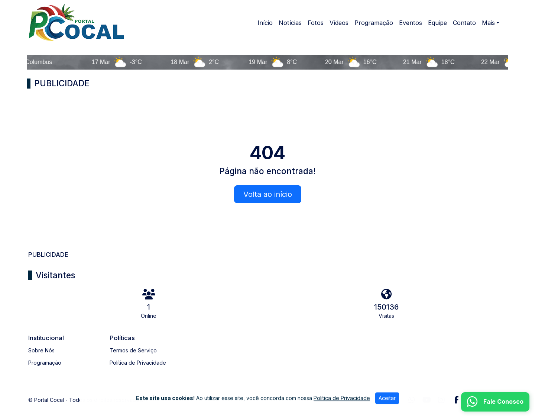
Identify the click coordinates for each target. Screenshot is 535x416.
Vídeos (339, 22)
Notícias (290, 22)
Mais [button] (488, 22)
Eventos (410, 22)
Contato (464, 22)
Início (265, 22)
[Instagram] (441, 400)
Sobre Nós (41, 350)
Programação (373, 22)
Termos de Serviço (133, 350)
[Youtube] (426, 400)
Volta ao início (267, 194)
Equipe (437, 22)
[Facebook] (456, 400)
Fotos (316, 22)
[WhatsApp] (411, 400)
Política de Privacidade (138, 362)
